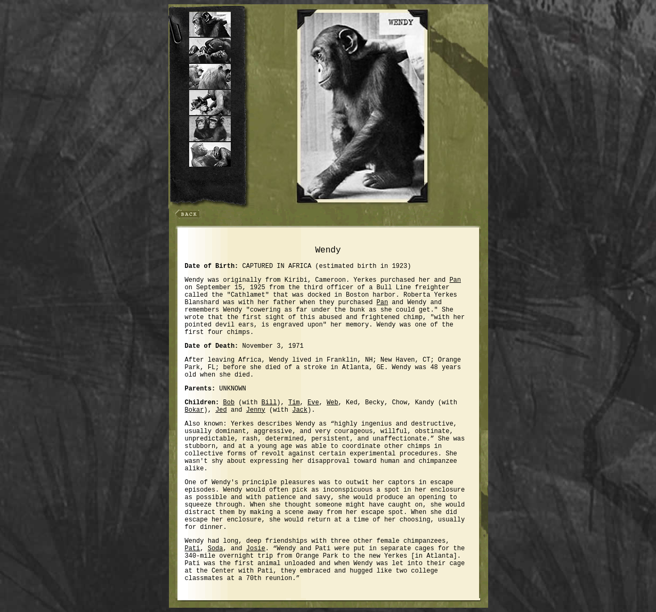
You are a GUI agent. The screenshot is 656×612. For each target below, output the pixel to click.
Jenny (255, 410)
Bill (269, 402)
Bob (229, 402)
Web (332, 402)
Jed (221, 410)
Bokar (194, 410)
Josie (255, 548)
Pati (192, 548)
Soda (215, 548)
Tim (294, 402)
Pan (455, 280)
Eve (313, 402)
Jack (299, 410)
